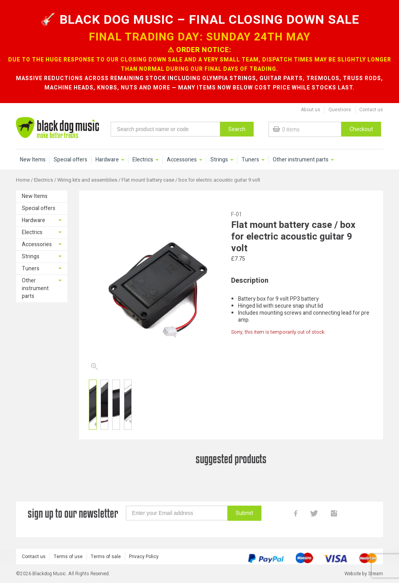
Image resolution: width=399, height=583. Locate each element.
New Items (33, 160)
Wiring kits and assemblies (87, 180)
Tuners (250, 160)
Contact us (371, 109)
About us (310, 109)
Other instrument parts (300, 160)
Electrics (142, 160)
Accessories (182, 160)
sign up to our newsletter (73, 513)
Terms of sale (106, 556)
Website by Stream (363, 573)
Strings (219, 160)
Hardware (107, 160)
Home (23, 180)
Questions (339, 109)
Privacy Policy (144, 556)
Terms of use (68, 556)
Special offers (70, 160)
